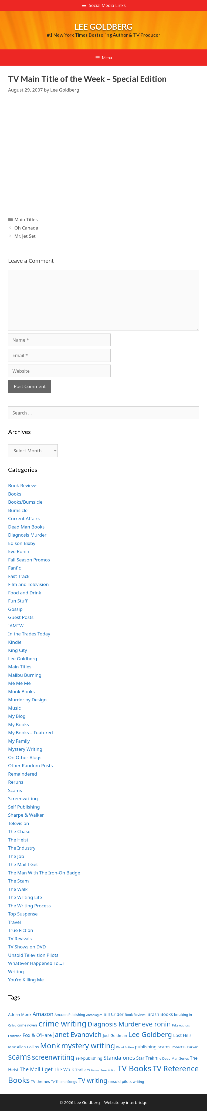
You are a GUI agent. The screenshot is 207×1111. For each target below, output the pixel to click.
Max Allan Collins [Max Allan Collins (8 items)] (23, 1046)
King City (17, 650)
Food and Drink (24, 593)
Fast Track (18, 576)
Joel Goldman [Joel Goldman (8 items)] (115, 1035)
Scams (15, 790)
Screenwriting (23, 798)
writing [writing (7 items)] (138, 1081)
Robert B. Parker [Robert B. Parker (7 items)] (185, 1047)
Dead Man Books (26, 527)
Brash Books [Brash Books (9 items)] (160, 1014)
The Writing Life (25, 897)
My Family (19, 741)
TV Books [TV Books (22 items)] (134, 1068)
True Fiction (20, 930)
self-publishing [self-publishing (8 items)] (89, 1058)
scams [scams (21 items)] (19, 1056)
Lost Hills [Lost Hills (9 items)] (182, 1035)
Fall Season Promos (29, 560)
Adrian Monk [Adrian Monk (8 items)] (19, 1014)
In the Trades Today (29, 634)
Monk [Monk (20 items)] (50, 1045)
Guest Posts (20, 617)
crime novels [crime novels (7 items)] (27, 1025)
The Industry (21, 848)
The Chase (19, 831)
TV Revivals (20, 938)
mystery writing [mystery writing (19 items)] (88, 1046)
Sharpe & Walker (26, 815)
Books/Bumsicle (25, 502)
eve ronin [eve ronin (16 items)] (156, 1023)
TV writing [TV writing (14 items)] (92, 1080)
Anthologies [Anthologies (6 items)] (94, 1015)
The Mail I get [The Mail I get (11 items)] (36, 1069)
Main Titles (26, 219)
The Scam (18, 881)
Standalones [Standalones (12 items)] (119, 1057)
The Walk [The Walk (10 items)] (64, 1069)
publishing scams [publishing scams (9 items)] (152, 1047)
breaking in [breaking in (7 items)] (183, 1014)
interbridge (136, 1102)
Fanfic (14, 568)
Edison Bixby (21, 543)
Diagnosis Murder (27, 535)
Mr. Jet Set (25, 236)
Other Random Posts (30, 765)
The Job (16, 856)
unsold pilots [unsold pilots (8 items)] (120, 1081)
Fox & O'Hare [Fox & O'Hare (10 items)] (37, 1035)
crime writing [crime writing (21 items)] (63, 1023)
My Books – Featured (30, 732)
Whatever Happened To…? (36, 963)
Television (18, 823)
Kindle (15, 642)
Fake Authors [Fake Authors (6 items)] (181, 1025)
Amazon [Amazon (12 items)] (43, 1014)
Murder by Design (27, 699)
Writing (16, 971)
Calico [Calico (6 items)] (12, 1025)
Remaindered (22, 774)
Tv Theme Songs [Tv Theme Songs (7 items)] (64, 1081)
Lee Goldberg (104, 26)
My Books (18, 724)
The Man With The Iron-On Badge (44, 873)
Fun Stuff (18, 601)
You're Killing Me (26, 980)
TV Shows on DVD (27, 947)
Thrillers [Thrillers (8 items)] (82, 1069)
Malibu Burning (25, 675)
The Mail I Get (23, 864)
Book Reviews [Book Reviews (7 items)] (135, 1014)
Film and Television (28, 584)
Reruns (15, 782)
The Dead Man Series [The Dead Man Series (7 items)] (172, 1058)
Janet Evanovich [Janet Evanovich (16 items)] (77, 1034)
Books (14, 494)
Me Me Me (19, 683)
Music (14, 708)
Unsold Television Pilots (33, 955)
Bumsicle (18, 510)
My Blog (17, 716)
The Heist (18, 840)
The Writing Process (29, 906)
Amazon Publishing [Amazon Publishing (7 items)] (70, 1014)
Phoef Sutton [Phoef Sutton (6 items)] (125, 1047)
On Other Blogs (24, 757)
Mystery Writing (25, 749)
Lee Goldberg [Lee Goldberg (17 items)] (150, 1034)
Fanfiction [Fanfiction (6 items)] (14, 1036)
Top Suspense (23, 914)
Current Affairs (24, 518)
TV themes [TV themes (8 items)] (40, 1081)
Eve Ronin (18, 551)
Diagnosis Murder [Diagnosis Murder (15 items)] (114, 1024)
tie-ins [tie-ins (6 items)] (95, 1070)
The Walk (18, 889)
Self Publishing (24, 807)
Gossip (15, 609)
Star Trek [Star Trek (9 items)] (145, 1058)
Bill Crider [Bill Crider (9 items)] (114, 1014)
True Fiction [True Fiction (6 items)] (108, 1070)
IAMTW (15, 625)
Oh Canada (26, 228)
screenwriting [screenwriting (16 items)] (53, 1057)
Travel (14, 922)
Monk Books (21, 691)
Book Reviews (23, 485)
